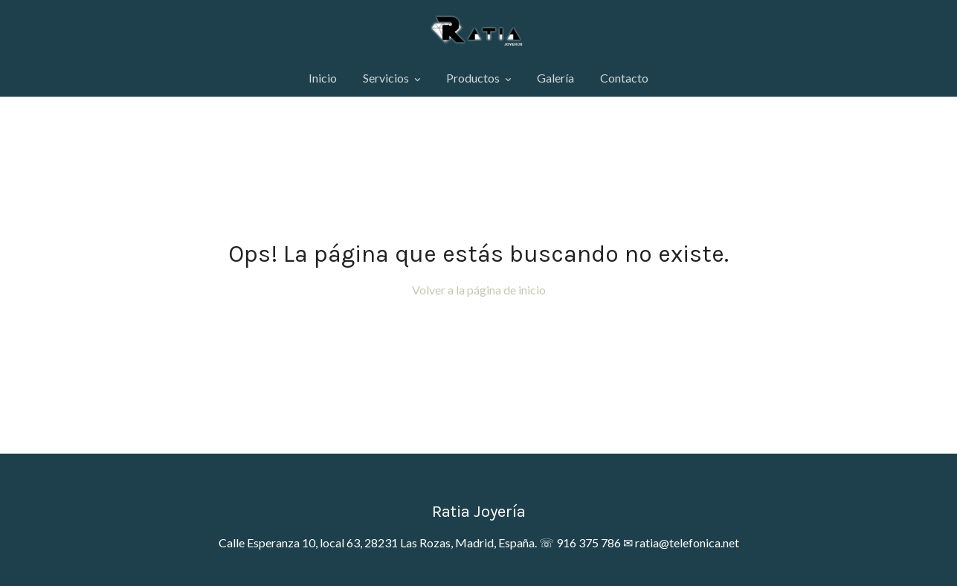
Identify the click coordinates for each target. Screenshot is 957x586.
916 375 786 (588, 542)
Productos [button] (478, 78)
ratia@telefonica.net (687, 542)
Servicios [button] (391, 78)
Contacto (624, 78)
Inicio (323, 78)
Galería (555, 78)
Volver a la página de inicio (479, 290)
